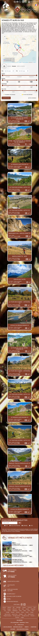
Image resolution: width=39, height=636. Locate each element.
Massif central (30, 614)
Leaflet (20, 62)
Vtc (31, 525)
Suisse (22, 612)
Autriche (4, 607)
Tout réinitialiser (33, 97)
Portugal (7, 612)
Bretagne (21, 614)
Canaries (24, 607)
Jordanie (27, 609)
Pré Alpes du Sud (25, 615)
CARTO (34, 62)
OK (19, 522)
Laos (5, 610)
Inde (19, 609)
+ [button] (4, 37)
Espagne (9, 609)
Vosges (22, 617)
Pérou (33, 610)
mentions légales (17, 626)
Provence (32, 615)
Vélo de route (15, 525)
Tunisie (27, 612)
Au (22, 71)
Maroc (20, 610)
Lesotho (9, 610)
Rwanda (12, 612)
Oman (29, 610)
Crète (34, 607)
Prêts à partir (21, 66)
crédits (27, 626)
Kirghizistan (33, 609)
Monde (9, 66)
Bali (13, 607)
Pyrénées (17, 617)
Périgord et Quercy (7, 615)
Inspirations (6, 97)
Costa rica (30, 607)
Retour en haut (35, 632)
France (14, 66)
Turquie (31, 612)
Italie (23, 609)
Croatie (4, 609)
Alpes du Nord (7, 614)
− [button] (4, 39)
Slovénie (17, 612)
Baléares (9, 607)
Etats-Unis (15, 609)
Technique (4, 83)
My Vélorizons (33, 2)
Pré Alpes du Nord (16, 615)
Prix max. (4, 89)
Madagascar (15, 610)
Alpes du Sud (14, 614)
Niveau (3, 78)
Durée (3, 73)
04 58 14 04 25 (21, 624)
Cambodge (18, 607)
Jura (25, 614)
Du (8, 71)
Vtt (6, 525)
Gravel (25, 525)
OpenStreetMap (25, 62)
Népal (25, 610)
